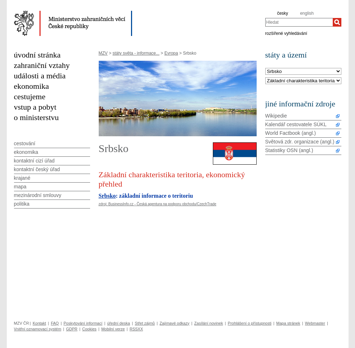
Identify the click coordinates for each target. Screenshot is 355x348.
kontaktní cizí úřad (34, 161)
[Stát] (303, 72)
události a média (40, 75)
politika (22, 204)
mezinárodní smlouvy (37, 195)
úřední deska (118, 323)
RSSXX (136, 329)
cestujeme (30, 96)
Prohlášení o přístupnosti (250, 323)
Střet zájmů (145, 323)
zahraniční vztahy (42, 65)
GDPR (72, 329)
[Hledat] (337, 22)
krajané (22, 178)
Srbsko (107, 196)
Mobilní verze (113, 329)
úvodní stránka (37, 54)
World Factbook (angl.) (290, 133)
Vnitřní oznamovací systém (37, 329)
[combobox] (299, 22)
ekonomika (31, 86)
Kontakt (39, 323)
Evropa (171, 53)
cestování (25, 143)
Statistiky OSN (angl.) (289, 150)
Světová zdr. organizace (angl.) (300, 142)
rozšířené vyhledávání (286, 33)
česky (282, 13)
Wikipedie (276, 116)
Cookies (89, 329)
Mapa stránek (288, 323)
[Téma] (303, 81)
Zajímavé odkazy (175, 323)
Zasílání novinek (208, 323)
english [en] (307, 13)
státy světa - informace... (136, 53)
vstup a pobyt (35, 106)
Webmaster (315, 323)
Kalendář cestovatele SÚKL (296, 124)
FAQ (55, 323)
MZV (103, 53)
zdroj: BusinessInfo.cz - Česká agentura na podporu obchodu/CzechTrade (157, 204)
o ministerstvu (36, 117)
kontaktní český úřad (37, 169)
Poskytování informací (83, 323)
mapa (20, 186)
